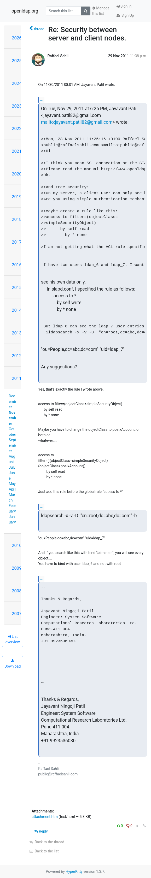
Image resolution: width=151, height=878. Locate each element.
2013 (17, 332)
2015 (17, 287)
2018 (17, 219)
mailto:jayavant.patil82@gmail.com (76, 122)
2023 (17, 106)
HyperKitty (74, 871)
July (12, 467)
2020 (17, 173)
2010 (17, 545)
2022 (17, 128)
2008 (17, 590)
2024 (17, 83)
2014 (17, 310)
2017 (17, 242)
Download (12, 663)
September (12, 445)
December (12, 401)
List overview (12, 639)
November (12, 418)
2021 (17, 151)
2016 (17, 264)
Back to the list (44, 851)
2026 (17, 37)
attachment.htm (45, 817)
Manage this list (100, 11)
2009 (17, 568)
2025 (17, 60)
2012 (17, 355)
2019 (17, 196)
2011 (17, 378)
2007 (17, 613)
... (41, 99)
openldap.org (24, 11)
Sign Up (125, 15)
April (12, 489)
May (12, 484)
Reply (41, 831)
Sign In (124, 6)
